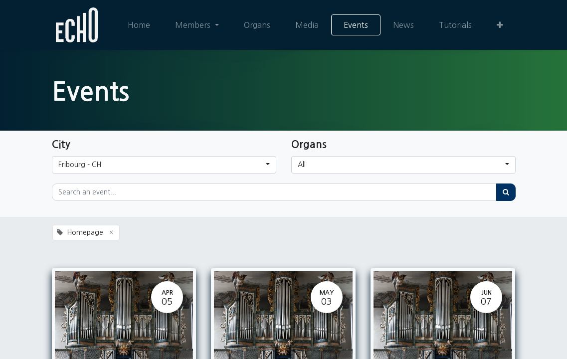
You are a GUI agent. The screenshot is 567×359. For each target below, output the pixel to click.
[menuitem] (139, 24)
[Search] (506, 192)
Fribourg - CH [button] (79, 164)
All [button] (302, 164)
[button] (500, 24)
